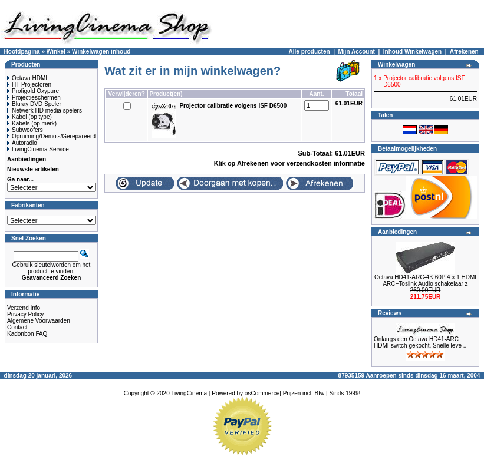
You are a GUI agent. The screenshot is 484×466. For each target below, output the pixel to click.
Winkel (56, 51)
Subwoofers (25, 130)
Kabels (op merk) (32, 123)
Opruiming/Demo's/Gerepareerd (51, 136)
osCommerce (262, 393)
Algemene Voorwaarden (38, 321)
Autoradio (22, 143)
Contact (17, 327)
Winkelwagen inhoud (101, 51)
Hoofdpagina (22, 51)
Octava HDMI (27, 78)
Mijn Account (356, 51)
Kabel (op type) (29, 117)
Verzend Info (23, 308)
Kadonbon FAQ (27, 334)
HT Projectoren (29, 84)
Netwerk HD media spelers (44, 110)
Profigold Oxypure (33, 91)
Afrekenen (464, 51)
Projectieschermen (34, 97)
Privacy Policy (25, 314)
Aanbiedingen (26, 159)
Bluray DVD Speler (34, 104)
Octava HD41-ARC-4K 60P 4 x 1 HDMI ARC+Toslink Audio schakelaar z (425, 280)
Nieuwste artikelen (33, 169)
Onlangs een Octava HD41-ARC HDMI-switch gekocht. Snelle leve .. (420, 342)
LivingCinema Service (38, 149)
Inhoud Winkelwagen (412, 51)
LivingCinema (190, 393)
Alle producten (309, 51)
